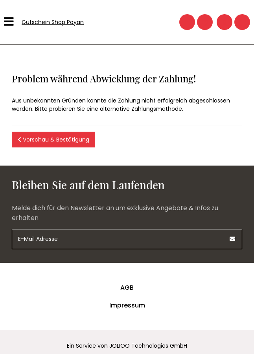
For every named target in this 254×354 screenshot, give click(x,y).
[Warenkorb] (242, 22)
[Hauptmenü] (10, 22)
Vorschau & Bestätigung (53, 139)
